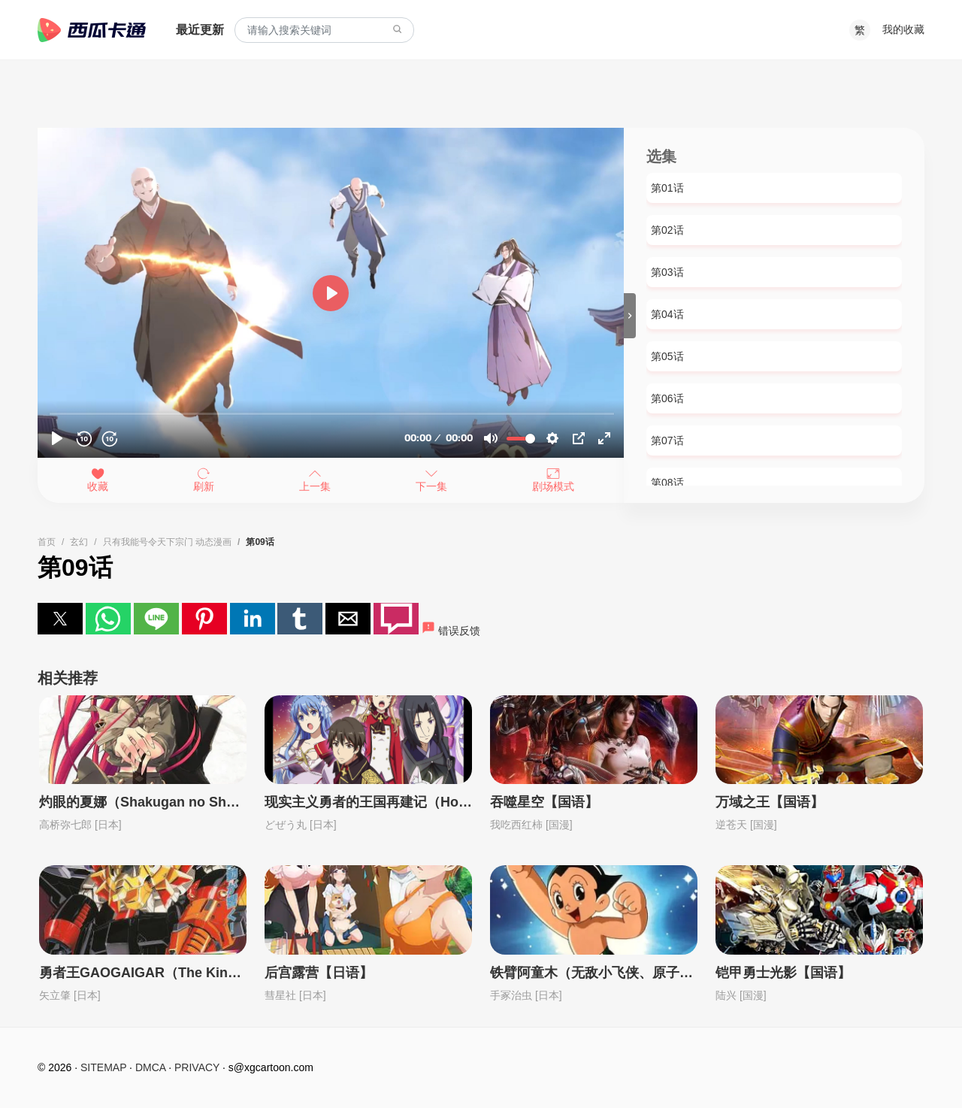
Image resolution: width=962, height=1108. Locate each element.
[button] (60, 618)
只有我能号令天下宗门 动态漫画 (167, 542)
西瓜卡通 (92, 30)
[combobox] (324, 30)
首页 (47, 542)
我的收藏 (903, 29)
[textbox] (324, 30)
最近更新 (200, 29)
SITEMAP (103, 1067)
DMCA (150, 1067)
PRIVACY (196, 1067)
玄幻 (79, 542)
